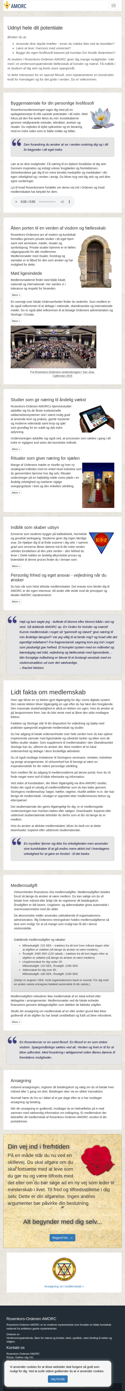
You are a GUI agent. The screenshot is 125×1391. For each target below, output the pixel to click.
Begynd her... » (62, 1237)
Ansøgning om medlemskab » (64, 1286)
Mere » (16, 295)
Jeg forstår (58, 1379)
